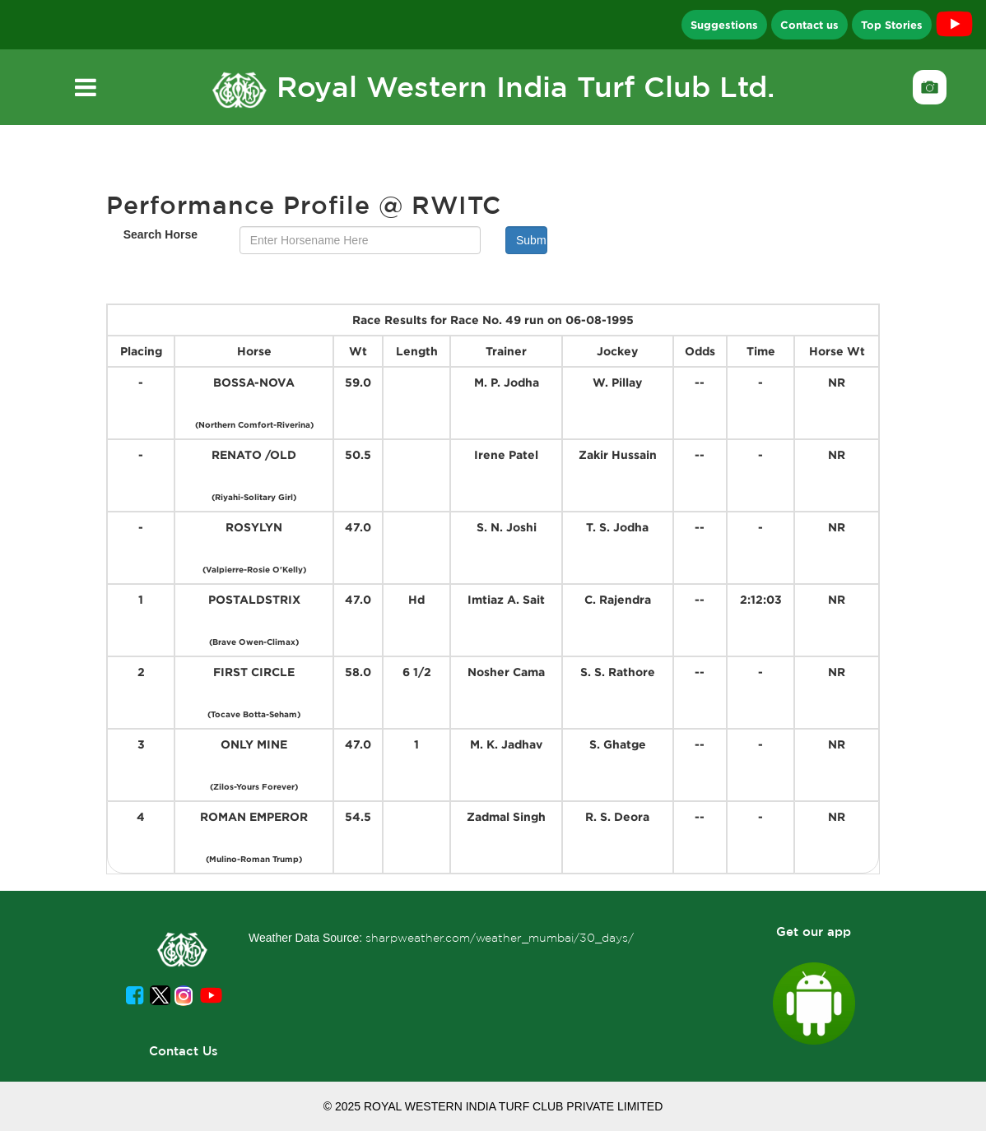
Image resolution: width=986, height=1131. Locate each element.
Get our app (813, 932)
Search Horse (160, 234)
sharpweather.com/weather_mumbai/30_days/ (499, 937)
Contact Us (183, 1051)
